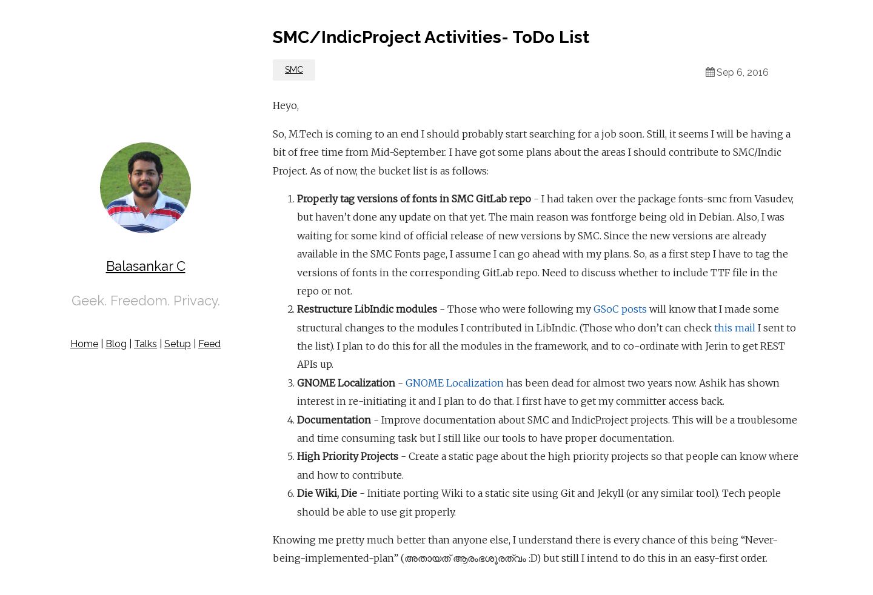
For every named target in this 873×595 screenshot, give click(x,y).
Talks (145, 344)
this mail (734, 328)
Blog (116, 344)
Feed (209, 344)
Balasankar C (146, 266)
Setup (177, 344)
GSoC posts (620, 309)
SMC (294, 70)
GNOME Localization (455, 383)
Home (84, 344)
